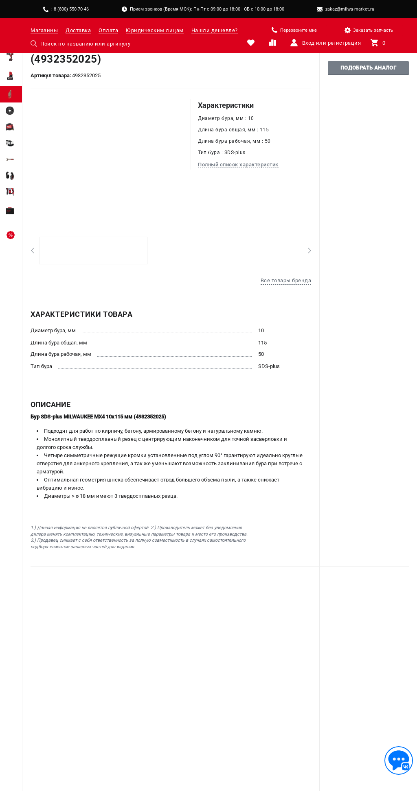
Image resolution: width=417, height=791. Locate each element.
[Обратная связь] (398, 760)
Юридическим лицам (155, 30)
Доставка (78, 30)
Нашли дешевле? (214, 30)
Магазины (44, 30)
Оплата (108, 30)
